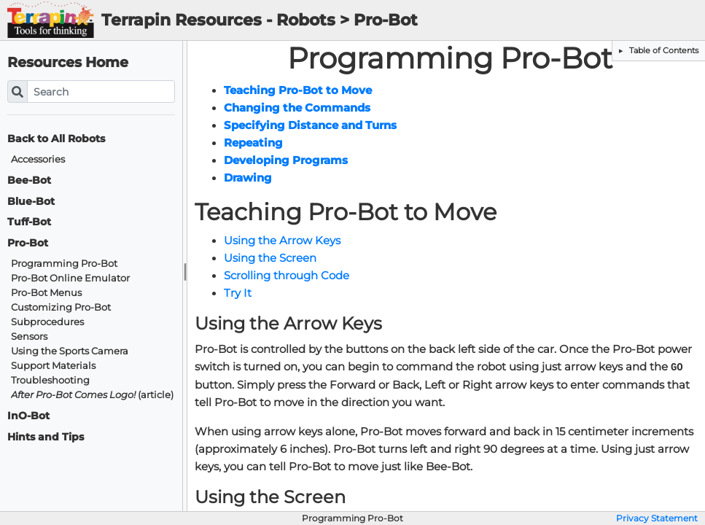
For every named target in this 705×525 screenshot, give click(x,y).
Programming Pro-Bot (64, 263)
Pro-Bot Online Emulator (70, 278)
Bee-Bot (29, 180)
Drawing (248, 177)
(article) (92, 394)
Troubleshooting (50, 380)
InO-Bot (28, 416)
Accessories (38, 159)
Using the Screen (270, 258)
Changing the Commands (297, 107)
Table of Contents (662, 50)
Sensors (29, 336)
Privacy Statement (657, 518)
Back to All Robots (56, 139)
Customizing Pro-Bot (61, 307)
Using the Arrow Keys (282, 240)
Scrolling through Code (286, 275)
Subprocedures (47, 321)
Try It (238, 293)
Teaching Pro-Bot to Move (298, 90)
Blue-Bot (31, 201)
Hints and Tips (45, 437)
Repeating (253, 142)
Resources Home (67, 62)
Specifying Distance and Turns (310, 125)
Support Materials (53, 365)
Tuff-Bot (29, 222)
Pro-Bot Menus (46, 292)
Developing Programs (286, 160)
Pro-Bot (27, 243)
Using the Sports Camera (69, 351)
